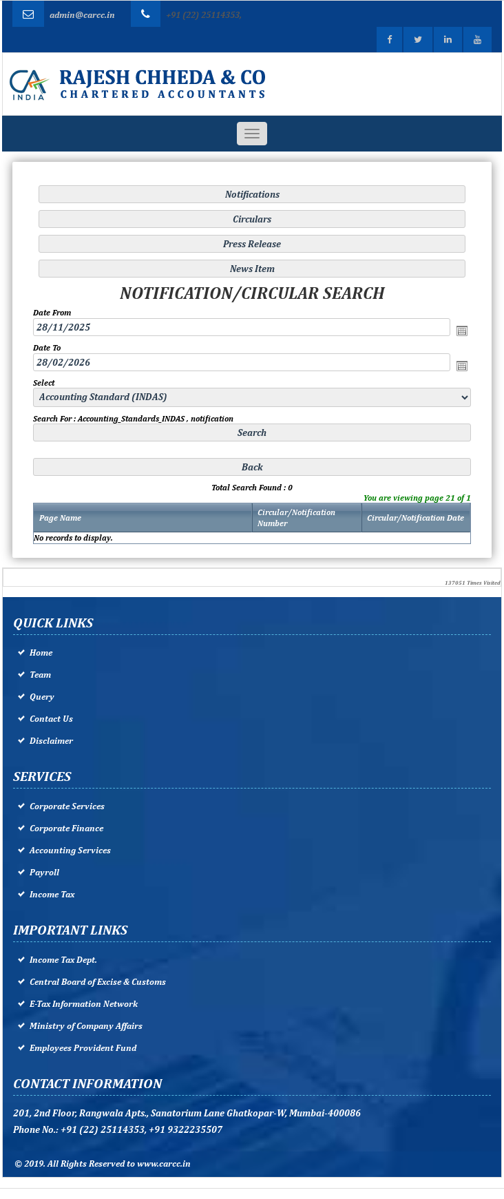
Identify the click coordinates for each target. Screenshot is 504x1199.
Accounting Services (70, 850)
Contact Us (51, 718)
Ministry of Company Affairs (86, 1026)
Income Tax (52, 894)
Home (41, 652)
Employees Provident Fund (83, 1048)
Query (42, 696)
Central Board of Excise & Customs (98, 982)
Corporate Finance (66, 828)
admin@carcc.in (82, 15)
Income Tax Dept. (63, 960)
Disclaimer (51, 741)
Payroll (44, 872)
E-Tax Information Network (84, 1004)
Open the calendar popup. (461, 330)
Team (40, 674)
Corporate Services (67, 806)
